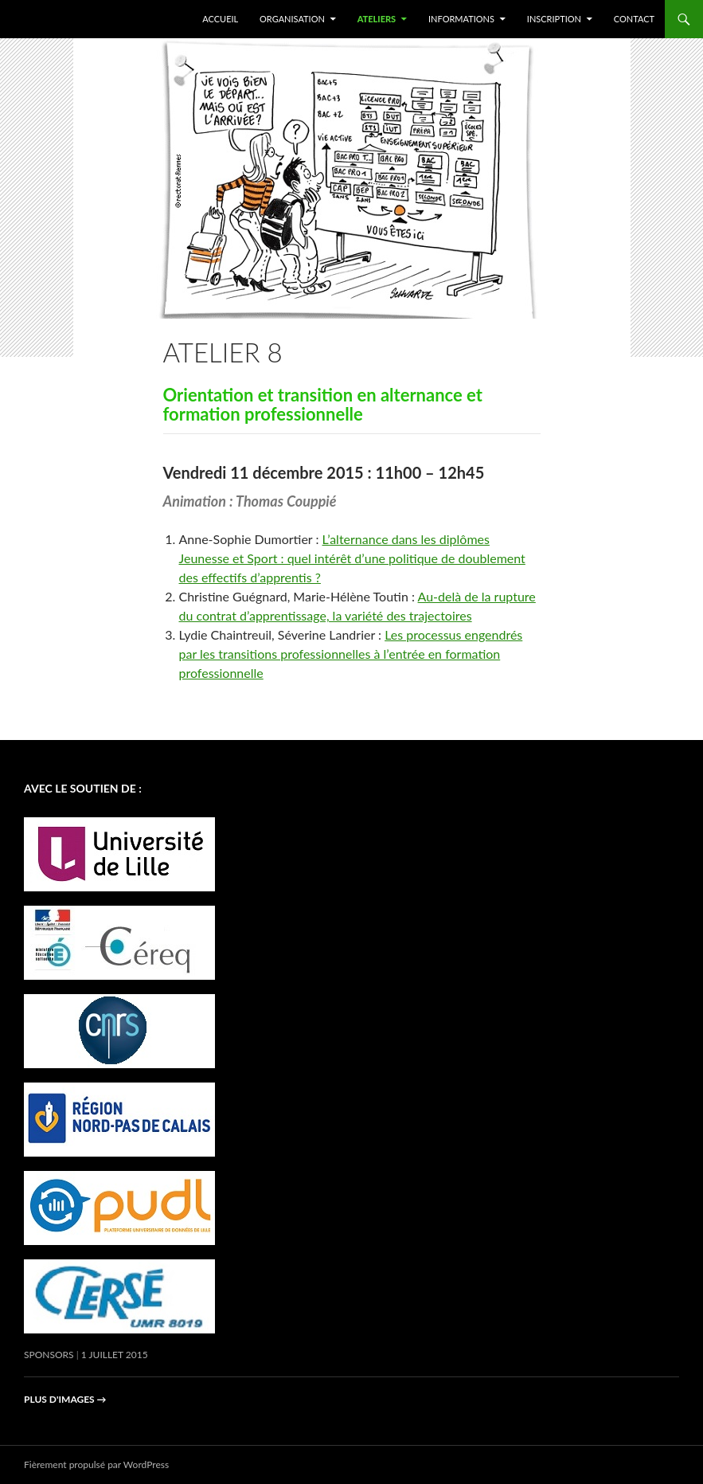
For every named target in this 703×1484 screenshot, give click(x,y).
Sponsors (49, 1355)
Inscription (554, 19)
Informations (461, 19)
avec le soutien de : (83, 788)
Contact (634, 19)
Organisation (292, 19)
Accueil (220, 19)
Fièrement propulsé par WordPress (96, 1464)
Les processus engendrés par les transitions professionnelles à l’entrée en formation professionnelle (351, 653)
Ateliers (376, 19)
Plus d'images (65, 1399)
